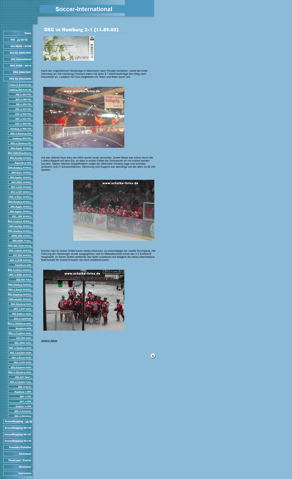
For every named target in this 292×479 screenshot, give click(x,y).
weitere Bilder (49, 340)
